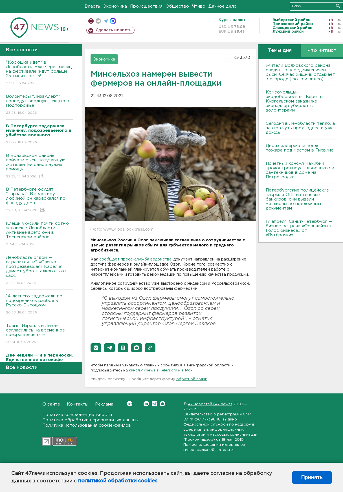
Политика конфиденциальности (77, 415)
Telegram (154, 403)
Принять (312, 477)
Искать (338, 6)
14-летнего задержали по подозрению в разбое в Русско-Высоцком (39, 304)
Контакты (77, 404)
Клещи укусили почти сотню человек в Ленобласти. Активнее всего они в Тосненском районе (39, 234)
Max (162, 403)
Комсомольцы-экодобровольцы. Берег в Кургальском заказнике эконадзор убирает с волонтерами (294, 101)
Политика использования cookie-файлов (86, 425)
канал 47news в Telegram (153, 370)
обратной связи (191, 379)
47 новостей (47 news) (210, 404)
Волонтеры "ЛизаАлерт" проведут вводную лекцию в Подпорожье (39, 105)
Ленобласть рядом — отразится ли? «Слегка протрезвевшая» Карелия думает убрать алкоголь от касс (39, 270)
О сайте (51, 404)
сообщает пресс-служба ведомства (135, 259)
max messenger (113, 21)
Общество (177, 6)
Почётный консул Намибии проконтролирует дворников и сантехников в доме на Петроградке (300, 170)
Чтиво (198, 6)
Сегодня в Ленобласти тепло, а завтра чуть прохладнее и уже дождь (300, 128)
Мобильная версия (91, 21)
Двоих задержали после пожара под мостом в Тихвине (300, 148)
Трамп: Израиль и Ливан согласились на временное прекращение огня (39, 334)
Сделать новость (113, 30)
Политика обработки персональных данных (90, 420)
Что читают (322, 50)
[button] (96, 347)
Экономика (115, 6)
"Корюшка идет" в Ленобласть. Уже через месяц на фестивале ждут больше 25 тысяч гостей (39, 73)
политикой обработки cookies (117, 481)
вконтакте (98, 21)
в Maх (187, 370)
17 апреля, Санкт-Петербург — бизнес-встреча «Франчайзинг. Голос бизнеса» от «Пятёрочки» (299, 228)
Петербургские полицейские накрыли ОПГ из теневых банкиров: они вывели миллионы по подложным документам (297, 199)
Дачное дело (222, 6)
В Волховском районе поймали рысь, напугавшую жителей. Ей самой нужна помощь (39, 166)
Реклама (104, 404)
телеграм (105, 21)
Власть (92, 6)
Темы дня (280, 50)
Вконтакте (129, 403)
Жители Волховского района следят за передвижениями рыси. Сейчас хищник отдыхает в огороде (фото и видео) (300, 72)
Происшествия (146, 6)
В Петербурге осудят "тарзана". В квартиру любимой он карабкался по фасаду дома (39, 200)
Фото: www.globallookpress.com (121, 229)
